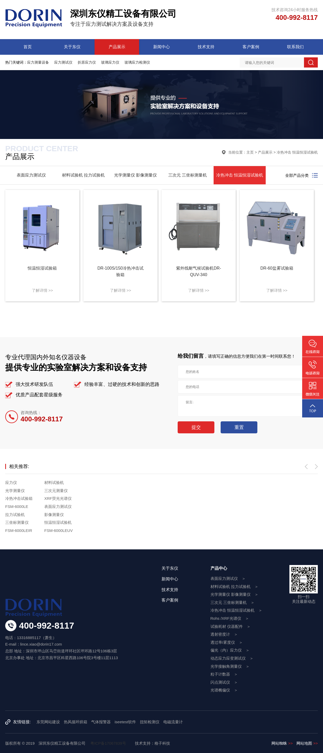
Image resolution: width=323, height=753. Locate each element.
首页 (27, 47)
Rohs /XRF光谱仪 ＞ (229, 618)
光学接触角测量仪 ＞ (230, 666)
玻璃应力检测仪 (137, 62)
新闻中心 (161, 47)
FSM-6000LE (16, 506)
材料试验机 (54, 482)
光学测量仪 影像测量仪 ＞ (234, 594)
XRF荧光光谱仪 (58, 498)
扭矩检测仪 (149, 722)
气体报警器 (101, 722)
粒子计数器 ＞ (224, 674)
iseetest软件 (125, 722)
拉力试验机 (15, 514)
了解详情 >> (42, 290)
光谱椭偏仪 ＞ (224, 690)
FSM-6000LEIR (18, 530)
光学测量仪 (15, 490)
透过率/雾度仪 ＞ (226, 642)
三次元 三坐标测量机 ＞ (232, 602)
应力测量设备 (38, 62)
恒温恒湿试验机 (58, 522)
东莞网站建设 (48, 722)
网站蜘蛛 (282, 743)
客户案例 (251, 47)
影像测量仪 (54, 514)
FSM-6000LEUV (58, 530)
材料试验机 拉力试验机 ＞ (234, 586)
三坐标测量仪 (17, 522)
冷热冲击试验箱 (19, 498)
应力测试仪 (63, 62)
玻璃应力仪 (110, 62)
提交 (196, 427)
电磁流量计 (173, 722)
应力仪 (11, 482)
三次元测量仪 (56, 490)
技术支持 (206, 47)
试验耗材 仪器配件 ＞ (230, 626)
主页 (250, 152)
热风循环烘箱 (75, 722)
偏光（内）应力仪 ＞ (230, 650)
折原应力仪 (87, 62)
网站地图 (307, 743)
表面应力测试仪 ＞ (228, 578)
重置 (239, 427)
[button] (306, 466)
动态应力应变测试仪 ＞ (231, 658)
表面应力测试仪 (31, 175)
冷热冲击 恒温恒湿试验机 (297, 152)
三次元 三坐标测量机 (187, 175)
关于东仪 (72, 47)
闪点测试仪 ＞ (224, 682)
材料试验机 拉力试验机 (83, 175)
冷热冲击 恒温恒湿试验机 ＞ (236, 610)
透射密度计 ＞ (224, 634)
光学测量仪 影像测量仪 (135, 175)
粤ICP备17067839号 (108, 743)
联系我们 (295, 47)
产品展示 (117, 47)
